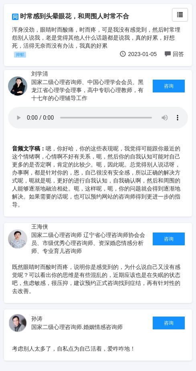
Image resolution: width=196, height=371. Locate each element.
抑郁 (20, 54)
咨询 (169, 86)
